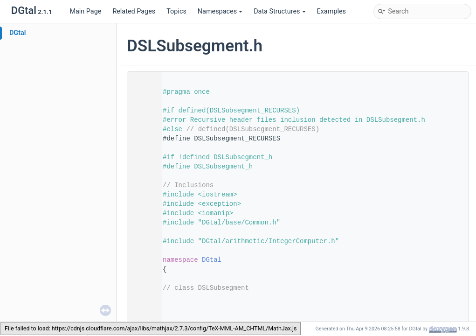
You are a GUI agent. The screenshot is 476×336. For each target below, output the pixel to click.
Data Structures (279, 11)
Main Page (85, 11)
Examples (331, 11)
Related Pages (133, 11)
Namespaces (220, 11)
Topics (176, 11)
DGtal (17, 33)
